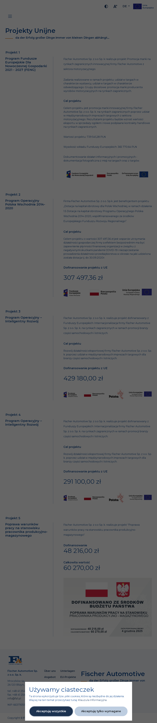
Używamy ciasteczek (61, 689)
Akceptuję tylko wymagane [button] (101, 711)
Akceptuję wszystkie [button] (51, 711)
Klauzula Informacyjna (92, 700)
